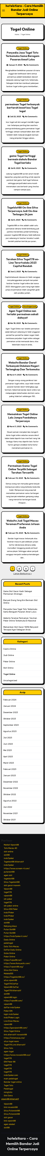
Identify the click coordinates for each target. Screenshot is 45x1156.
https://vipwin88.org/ (14, 967)
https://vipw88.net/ (13, 960)
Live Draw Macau (11, 1021)
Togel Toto (8, 1085)
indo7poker (9, 858)
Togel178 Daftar (11, 984)
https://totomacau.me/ (14, 1038)
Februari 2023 (9, 769)
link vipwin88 (10, 1121)
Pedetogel (8, 1089)
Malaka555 (8, 973)
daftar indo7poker (12, 1007)
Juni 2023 (8, 744)
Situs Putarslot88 (12, 1111)
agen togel (9, 1051)
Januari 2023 (9, 775)
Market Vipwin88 (11, 845)
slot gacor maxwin (12, 885)
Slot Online (8, 668)
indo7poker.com (11, 1075)
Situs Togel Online (12, 1031)
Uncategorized (29, 306)
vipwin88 (8, 895)
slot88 (7, 855)
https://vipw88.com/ (13, 1001)
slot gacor (8, 1117)
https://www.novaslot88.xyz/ (17, 1055)
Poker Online (9, 661)
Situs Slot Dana (11, 970)
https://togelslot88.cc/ (14, 977)
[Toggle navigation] (3, 10)
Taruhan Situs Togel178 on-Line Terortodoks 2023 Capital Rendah (22, 263)
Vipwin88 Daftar (11, 987)
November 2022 (10, 788)
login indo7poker (11, 1014)
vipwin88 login (10, 997)
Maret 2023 (8, 763)
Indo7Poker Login (11, 1017)
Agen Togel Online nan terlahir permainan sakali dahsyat (22, 314)
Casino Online (9, 649)
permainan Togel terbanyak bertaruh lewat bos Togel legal (22, 108)
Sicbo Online (9, 953)
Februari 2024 (9, 700)
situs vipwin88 (10, 980)
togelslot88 (9, 879)
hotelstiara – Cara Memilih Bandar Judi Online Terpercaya (22, 1143)
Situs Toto (8, 1048)
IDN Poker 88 (9, 1062)
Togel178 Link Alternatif (14, 1045)
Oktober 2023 (9, 719)
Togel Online (22, 48)
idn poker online (11, 906)
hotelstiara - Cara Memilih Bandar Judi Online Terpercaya (24, 10)
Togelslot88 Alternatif (14, 862)
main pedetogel (11, 1079)
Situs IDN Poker (11, 909)
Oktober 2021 (9, 820)
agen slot (8, 875)
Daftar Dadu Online (12, 950)
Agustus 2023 (9, 731)
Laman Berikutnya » (22, 574)
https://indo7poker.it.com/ (16, 936)
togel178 (8, 892)
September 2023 (11, 725)
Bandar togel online (13, 1082)
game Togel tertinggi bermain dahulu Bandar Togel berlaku (22, 159)
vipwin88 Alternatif (10, 1099)
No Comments (32, 65)
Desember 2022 (10, 782)
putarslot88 (9, 872)
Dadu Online (9, 939)
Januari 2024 (9, 706)
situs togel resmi (11, 1041)
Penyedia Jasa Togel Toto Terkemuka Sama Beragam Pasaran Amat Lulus (22, 56)
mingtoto (8, 1092)
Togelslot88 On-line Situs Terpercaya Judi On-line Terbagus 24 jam (22, 211)
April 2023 (8, 756)
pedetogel (8, 943)
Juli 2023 (7, 738)
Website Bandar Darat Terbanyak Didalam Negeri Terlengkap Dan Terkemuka (22, 366)
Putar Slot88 (9, 929)
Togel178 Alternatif (12, 990)
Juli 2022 (7, 807)
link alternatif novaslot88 (15, 1034)
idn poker (8, 899)
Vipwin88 (8, 889)
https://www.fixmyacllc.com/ (17, 963)
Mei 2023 (7, 750)
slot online (8, 851)
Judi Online (8, 655)
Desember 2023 (10, 712)
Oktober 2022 (9, 794)
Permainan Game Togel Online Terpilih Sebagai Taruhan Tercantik (22, 469)
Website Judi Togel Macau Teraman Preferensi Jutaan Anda (22, 524)
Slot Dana (8, 1095)
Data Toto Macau (11, 946)
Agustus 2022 (10, 801)
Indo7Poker (9, 912)
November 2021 (10, 813)
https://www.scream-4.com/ (17, 868)
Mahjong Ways (10, 926)
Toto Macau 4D (10, 848)
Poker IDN (8, 1011)
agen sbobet (9, 1124)
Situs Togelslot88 (12, 882)
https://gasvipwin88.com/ (15, 1028)
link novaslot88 (11, 1107)
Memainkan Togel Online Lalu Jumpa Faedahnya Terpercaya (22, 417)
